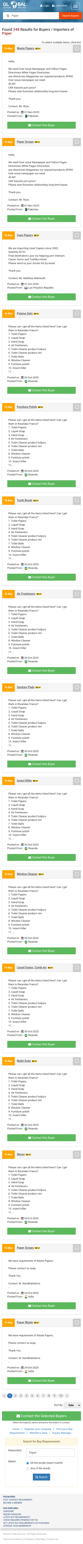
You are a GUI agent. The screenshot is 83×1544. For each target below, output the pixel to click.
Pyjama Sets (25, 313)
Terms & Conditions (13, 1539)
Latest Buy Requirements (16, 1517)
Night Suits (24, 1060)
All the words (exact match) (44, 1463)
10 (60, 1395)
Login (46, 5)
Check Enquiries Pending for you (20, 1520)
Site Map (40, 1539)
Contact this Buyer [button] (41, 125)
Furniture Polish (27, 406)
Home (16, 1429)
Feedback (29, 1539)
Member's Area (38, 1432)
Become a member (12, 1503)
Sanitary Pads (25, 687)
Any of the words (38, 1468)
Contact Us (52, 1539)
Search (41, 1477)
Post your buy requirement (17, 1500)
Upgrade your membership (17, 1526)
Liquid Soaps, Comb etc (32, 967)
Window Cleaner (27, 874)
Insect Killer (24, 780)
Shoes (21, 1154)
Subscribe (8, 1511)
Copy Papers (25, 235)
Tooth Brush (24, 500)
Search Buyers (70, 15)
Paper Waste (25, 1322)
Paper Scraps (25, 141)
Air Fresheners (26, 593)
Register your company (38, 1429)
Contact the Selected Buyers (41, 1416)
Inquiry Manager (61, 1432)
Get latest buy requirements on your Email (26, 1523)
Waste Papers (25, 48)
